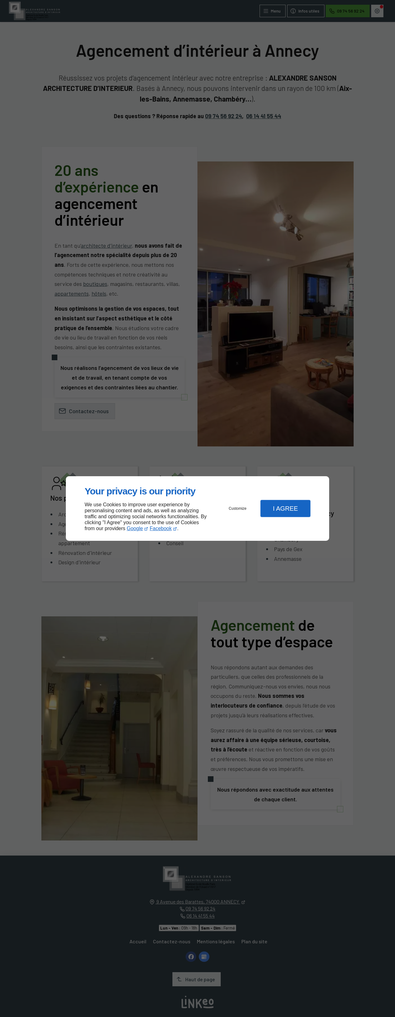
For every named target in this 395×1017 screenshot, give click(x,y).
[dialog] (197, 508)
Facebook (161, 528)
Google (135, 528)
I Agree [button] (285, 508)
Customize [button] (238, 508)
